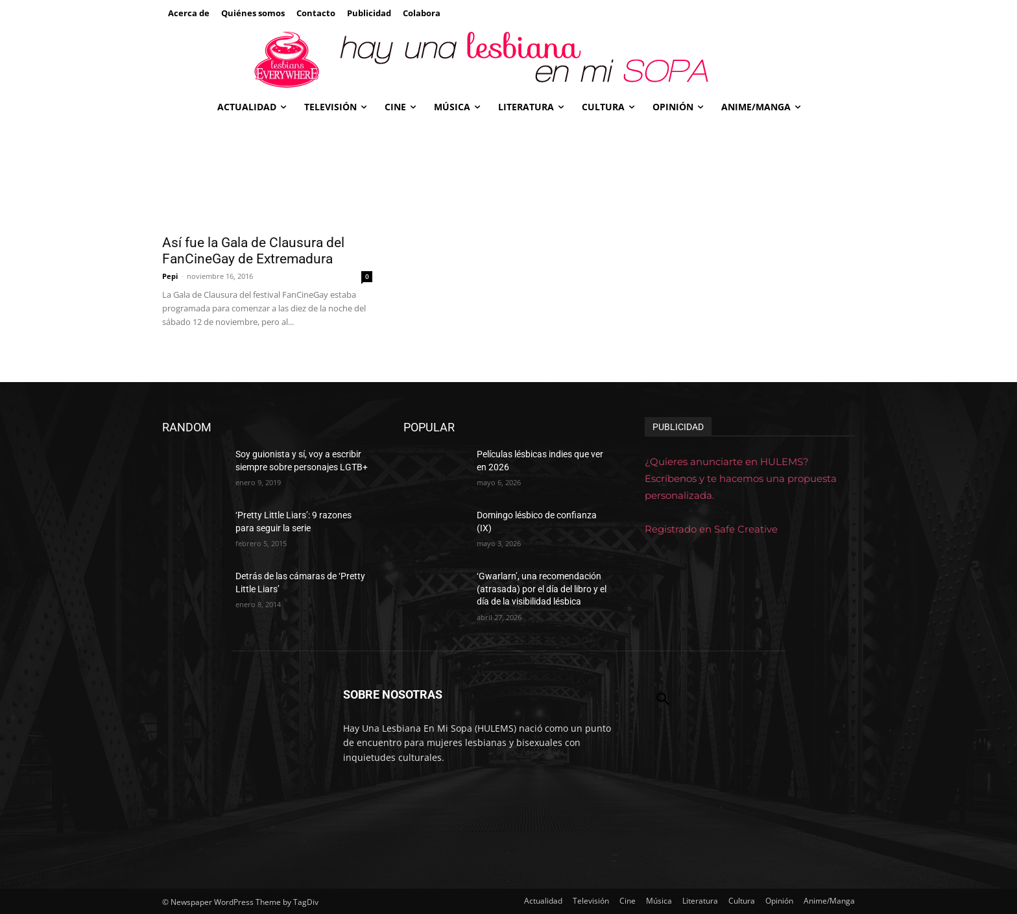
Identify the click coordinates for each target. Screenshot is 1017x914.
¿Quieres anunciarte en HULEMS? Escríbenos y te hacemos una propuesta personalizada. (741, 478)
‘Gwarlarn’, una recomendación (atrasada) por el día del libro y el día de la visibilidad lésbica (541, 589)
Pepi (170, 276)
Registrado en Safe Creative (711, 529)
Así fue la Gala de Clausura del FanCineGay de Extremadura (253, 251)
